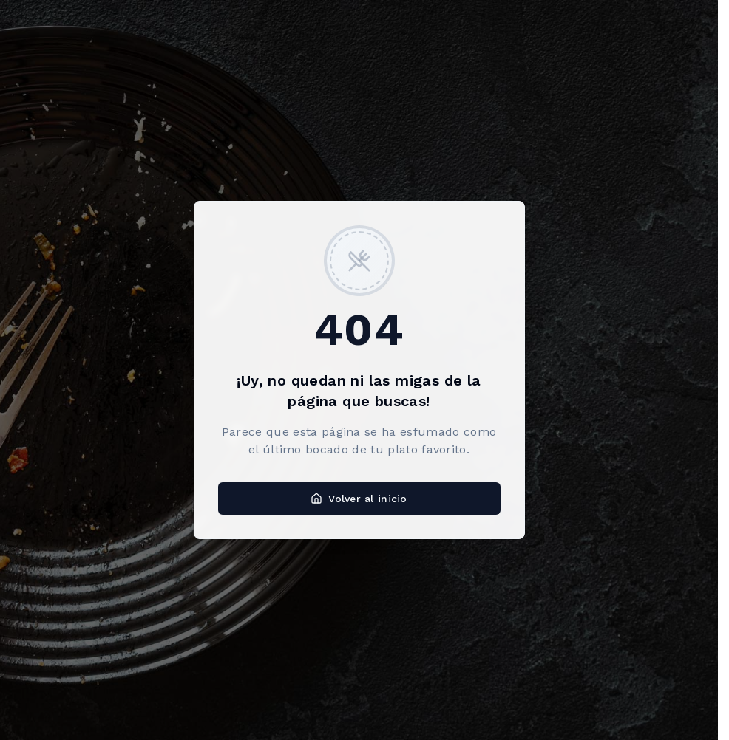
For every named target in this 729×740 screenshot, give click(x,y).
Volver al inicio (359, 498)
